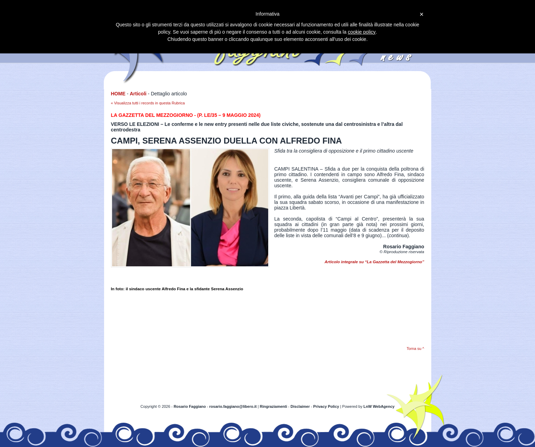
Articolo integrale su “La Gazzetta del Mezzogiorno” (374, 261)
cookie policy (361, 32)
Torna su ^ (415, 348)
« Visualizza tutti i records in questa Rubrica (148, 103)
